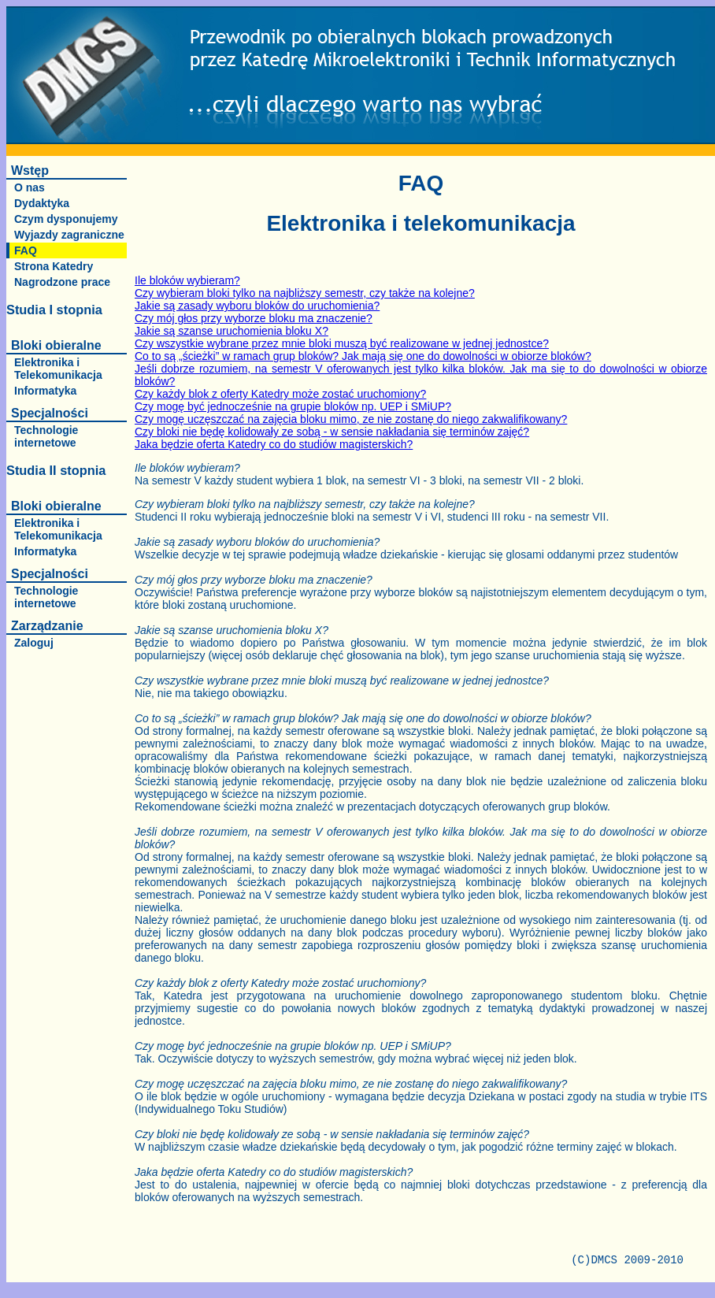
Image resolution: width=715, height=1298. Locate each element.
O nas (29, 187)
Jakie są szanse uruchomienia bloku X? (231, 330)
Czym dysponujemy (65, 219)
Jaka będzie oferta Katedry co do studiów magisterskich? (274, 444)
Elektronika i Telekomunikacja (58, 368)
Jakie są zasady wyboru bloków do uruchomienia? (257, 305)
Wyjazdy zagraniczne (69, 234)
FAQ (25, 250)
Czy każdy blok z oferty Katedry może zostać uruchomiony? (280, 394)
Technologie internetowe (46, 436)
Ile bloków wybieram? (187, 280)
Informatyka (45, 390)
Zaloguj (34, 642)
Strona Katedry (53, 266)
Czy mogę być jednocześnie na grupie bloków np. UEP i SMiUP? (293, 406)
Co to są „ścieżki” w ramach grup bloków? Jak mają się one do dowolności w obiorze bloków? (363, 356)
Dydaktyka (41, 203)
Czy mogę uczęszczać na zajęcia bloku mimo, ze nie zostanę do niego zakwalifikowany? (351, 419)
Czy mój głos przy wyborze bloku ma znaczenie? (253, 318)
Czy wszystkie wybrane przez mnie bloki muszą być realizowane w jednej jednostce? (342, 343)
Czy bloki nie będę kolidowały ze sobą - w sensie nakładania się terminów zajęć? (332, 431)
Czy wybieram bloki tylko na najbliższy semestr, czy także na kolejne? (305, 293)
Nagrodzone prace (62, 282)
